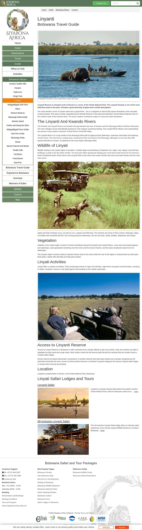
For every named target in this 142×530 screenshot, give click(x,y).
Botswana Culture (44, 496)
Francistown (18, 158)
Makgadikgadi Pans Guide (18, 129)
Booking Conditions (9, 499)
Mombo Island (18, 121)
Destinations (17, 53)
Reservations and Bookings (12, 496)
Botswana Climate (45, 472)
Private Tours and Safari (84, 513)
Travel (18, 58)
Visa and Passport (9, 502)
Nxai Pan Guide (17, 134)
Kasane (18, 88)
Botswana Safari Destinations (84, 476)
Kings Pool (17, 96)
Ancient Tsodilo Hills (17, 84)
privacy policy (67, 527)
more (136, 392)
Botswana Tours (44, 499)
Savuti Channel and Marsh (18, 146)
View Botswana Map (45, 476)
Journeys (17, 178)
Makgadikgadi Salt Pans (18, 105)
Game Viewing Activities (47, 492)
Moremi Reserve (18, 113)
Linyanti (18, 100)
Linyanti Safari (46, 384)
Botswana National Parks (47, 489)
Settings (106, 527)
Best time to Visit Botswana (48, 479)
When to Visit (18, 69)
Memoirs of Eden (17, 183)
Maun (17, 109)
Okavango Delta (18, 138)
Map (18, 199)
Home (18, 43)
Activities (17, 74)
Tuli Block (18, 154)
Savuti (17, 142)
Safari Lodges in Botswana (48, 502)
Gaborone (18, 92)
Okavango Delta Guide (17, 117)
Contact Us (101, 3)
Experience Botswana (18, 173)
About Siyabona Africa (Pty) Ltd (14, 506)
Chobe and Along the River (17, 125)
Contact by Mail (10, 479)
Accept (122, 527)
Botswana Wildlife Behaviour (49, 486)
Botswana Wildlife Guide (82, 472)
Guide (18, 64)
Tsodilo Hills (18, 150)
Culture (17, 194)
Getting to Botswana (45, 482)
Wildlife (17, 189)
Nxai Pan (18, 162)
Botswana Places (18, 79)
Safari (18, 48)
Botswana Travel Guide (18, 167)
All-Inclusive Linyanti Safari (54, 421)
